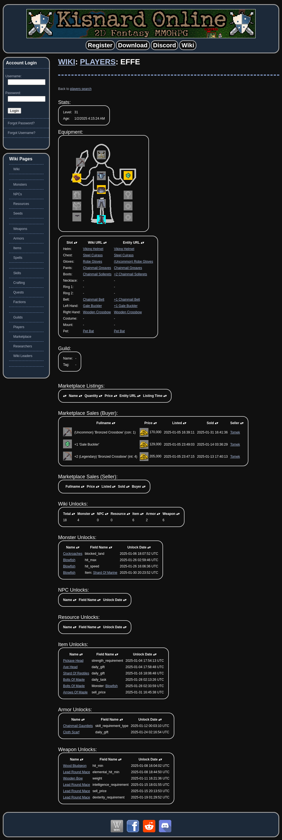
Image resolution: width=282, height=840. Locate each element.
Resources (21, 204)
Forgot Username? (21, 133)
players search (80, 89)
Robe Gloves (92, 261)
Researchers (22, 346)
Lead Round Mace (76, 772)
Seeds (18, 213)
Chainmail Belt (93, 299)
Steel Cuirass (92, 255)
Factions (19, 302)
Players (98, 61)
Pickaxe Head (73, 661)
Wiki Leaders (22, 356)
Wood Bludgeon (74, 766)
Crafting (19, 283)
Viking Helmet (93, 249)
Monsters (20, 184)
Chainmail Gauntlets (78, 726)
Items (17, 248)
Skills (17, 273)
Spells (17, 258)
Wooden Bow (73, 778)
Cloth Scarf (71, 732)
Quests (18, 292)
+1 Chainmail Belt (127, 299)
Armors (18, 238)
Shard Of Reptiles (76, 673)
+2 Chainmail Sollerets (130, 274)
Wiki (66, 61)
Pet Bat (88, 331)
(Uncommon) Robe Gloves (133, 261)
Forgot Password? (21, 123)
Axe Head (70, 667)
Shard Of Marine (105, 573)
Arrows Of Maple (75, 692)
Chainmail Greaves (97, 268)
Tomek (235, 432)
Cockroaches (72, 554)
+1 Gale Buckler (126, 306)
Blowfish (69, 560)
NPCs (17, 194)
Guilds (18, 317)
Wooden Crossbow (97, 312)
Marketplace (22, 337)
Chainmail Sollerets (97, 274)
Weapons (20, 229)
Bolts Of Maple (74, 680)
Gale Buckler (92, 306)
